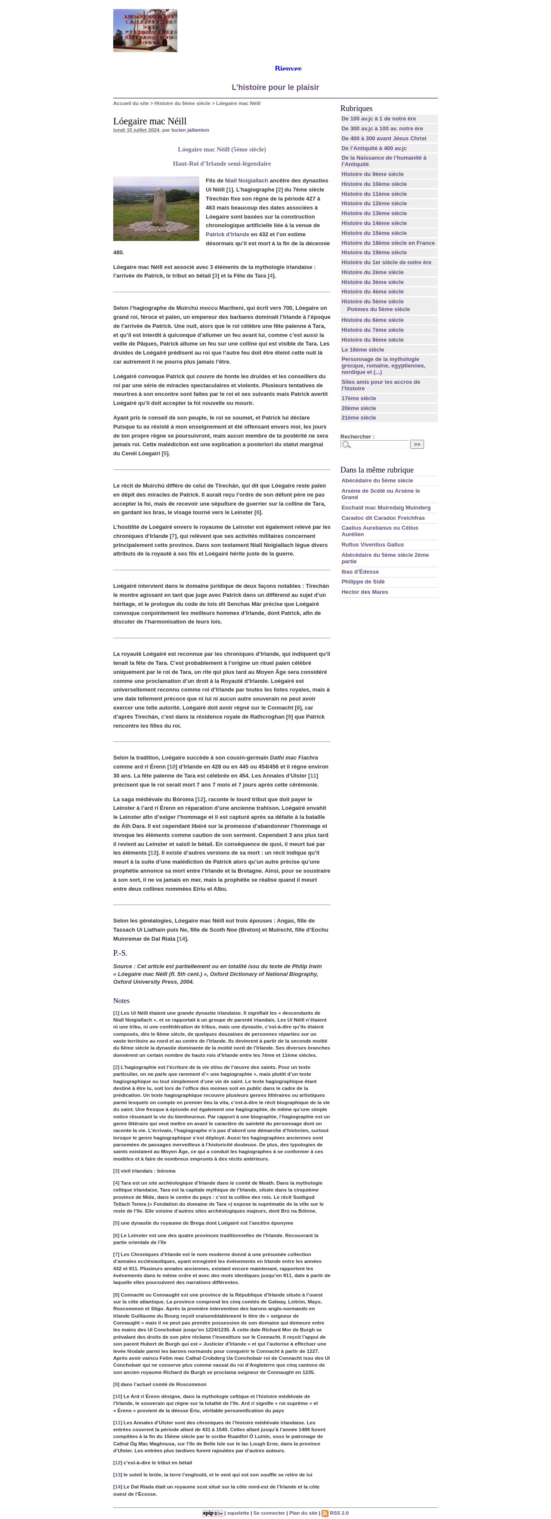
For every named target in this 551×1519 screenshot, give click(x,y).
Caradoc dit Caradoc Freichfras (383, 518)
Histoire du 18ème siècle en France (388, 243)
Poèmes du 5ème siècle (378, 309)
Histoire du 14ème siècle (374, 223)
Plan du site (303, 1513)
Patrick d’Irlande (227, 234)
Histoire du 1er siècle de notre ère (386, 262)
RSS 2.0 (335, 1513)
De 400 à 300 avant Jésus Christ (383, 138)
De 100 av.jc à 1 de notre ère (378, 118)
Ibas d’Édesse (360, 571)
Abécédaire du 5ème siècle (377, 480)
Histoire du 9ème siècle (372, 174)
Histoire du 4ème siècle (372, 291)
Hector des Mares (364, 592)
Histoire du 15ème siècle (374, 233)
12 (200, 799)
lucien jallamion (190, 130)
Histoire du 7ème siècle (372, 330)
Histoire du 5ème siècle (182, 103)
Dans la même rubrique (377, 470)
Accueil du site (131, 103)
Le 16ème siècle (362, 349)
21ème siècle (358, 417)
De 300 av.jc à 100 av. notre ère (382, 128)
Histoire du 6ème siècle (372, 320)
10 (172, 766)
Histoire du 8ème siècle (372, 340)
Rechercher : (358, 436)
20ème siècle (358, 408)
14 (182, 938)
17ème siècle (358, 398)
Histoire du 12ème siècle (374, 203)
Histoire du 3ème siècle (372, 282)
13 (153, 852)
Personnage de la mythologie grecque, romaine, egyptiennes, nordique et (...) (383, 365)
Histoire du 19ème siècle (374, 252)
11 (313, 775)
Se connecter (269, 1513)
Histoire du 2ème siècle (372, 272)
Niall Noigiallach (246, 180)
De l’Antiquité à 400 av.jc (373, 148)
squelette (238, 1513)
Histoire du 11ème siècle (374, 194)
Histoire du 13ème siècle (374, 213)
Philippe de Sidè (362, 581)
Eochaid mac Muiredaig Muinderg (385, 507)
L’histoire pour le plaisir (275, 87)
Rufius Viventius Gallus (372, 544)
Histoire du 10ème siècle (374, 184)
